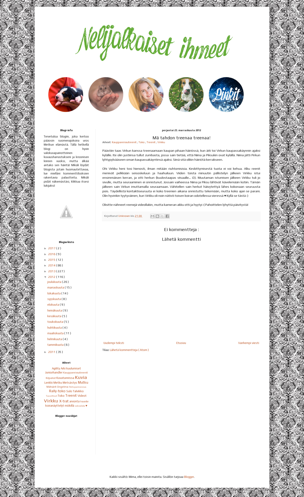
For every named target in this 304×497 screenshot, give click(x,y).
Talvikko (78, 391)
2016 (52, 254)
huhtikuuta (54, 327)
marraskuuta (56, 287)
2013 (52, 271)
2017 (52, 248)
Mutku (83, 382)
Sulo (69, 391)
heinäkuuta (55, 310)
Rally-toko (57, 391)
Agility (56, 368)
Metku (58, 382)
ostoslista (80, 405)
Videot (82, 395)
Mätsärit (51, 386)
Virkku (161, 142)
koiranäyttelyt (55, 405)
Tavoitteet (52, 395)
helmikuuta (55, 339)
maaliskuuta (55, 333)
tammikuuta (55, 344)
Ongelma (63, 386)
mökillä (70, 405)
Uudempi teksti (114, 343)
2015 (52, 259)
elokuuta (53, 304)
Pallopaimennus (77, 386)
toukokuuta (55, 321)
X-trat (64, 401)
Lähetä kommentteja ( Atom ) (129, 350)
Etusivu (181, 343)
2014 (52, 265)
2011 (52, 352)
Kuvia (81, 377)
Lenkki (48, 382)
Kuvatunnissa (65, 378)
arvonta (74, 401)
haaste (84, 401)
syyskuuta (54, 299)
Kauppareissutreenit (124, 142)
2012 (52, 277)
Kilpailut (51, 378)
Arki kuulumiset (71, 368)
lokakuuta (54, 293)
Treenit (151, 142)
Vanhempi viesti (248, 343)
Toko (141, 142)
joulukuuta (54, 282)
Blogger (189, 477)
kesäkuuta (54, 316)
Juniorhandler (54, 372)
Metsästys (70, 382)
